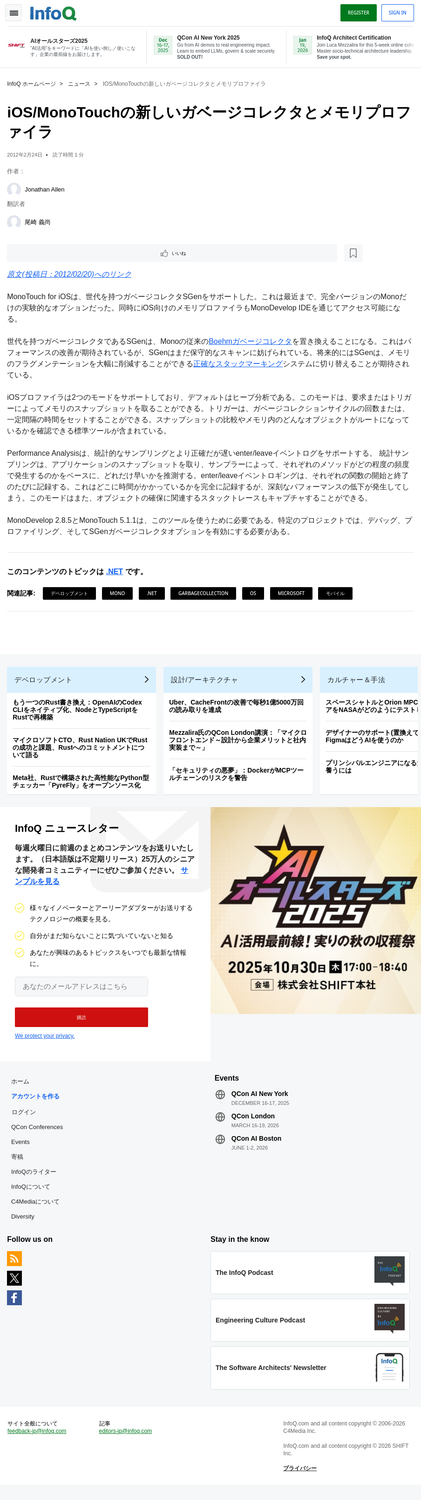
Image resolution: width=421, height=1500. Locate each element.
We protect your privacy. (45, 1042)
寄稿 (20, 1165)
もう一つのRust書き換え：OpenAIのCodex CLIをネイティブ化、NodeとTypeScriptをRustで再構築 (79, 714)
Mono (120, 593)
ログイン (26, 1120)
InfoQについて (33, 1195)
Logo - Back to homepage (56, 10)
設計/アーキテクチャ (206, 684)
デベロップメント (71, 593)
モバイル (337, 593)
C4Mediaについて (38, 1210)
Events (23, 1150)
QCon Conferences (39, 1135)
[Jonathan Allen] (16, 188)
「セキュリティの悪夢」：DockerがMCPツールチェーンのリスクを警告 (238, 778)
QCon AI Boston (256, 1147)
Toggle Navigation (17, 10)
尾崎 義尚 (40, 220)
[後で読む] (67, 252)
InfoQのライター (36, 1180)
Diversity (25, 1225)
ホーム (23, 1090)
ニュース (81, 82)
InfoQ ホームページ (33, 82)
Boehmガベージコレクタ (252, 341)
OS (255, 593)
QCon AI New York (259, 1102)
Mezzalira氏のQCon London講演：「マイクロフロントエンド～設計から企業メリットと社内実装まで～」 (240, 744)
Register (356, 10)
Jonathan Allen (47, 187)
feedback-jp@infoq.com (39, 1444)
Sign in (395, 10)
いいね (35, 252)
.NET (116, 571)
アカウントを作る (38, 1105)
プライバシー (299, 1481)
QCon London (253, 1125)
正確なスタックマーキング (255, 364)
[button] (78, 1024)
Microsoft (293, 593)
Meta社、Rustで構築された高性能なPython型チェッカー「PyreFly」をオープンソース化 (83, 785)
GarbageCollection (206, 593)
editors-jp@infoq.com (126, 1444)
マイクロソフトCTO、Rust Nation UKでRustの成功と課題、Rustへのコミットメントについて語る (82, 751)
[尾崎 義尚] (16, 220)
